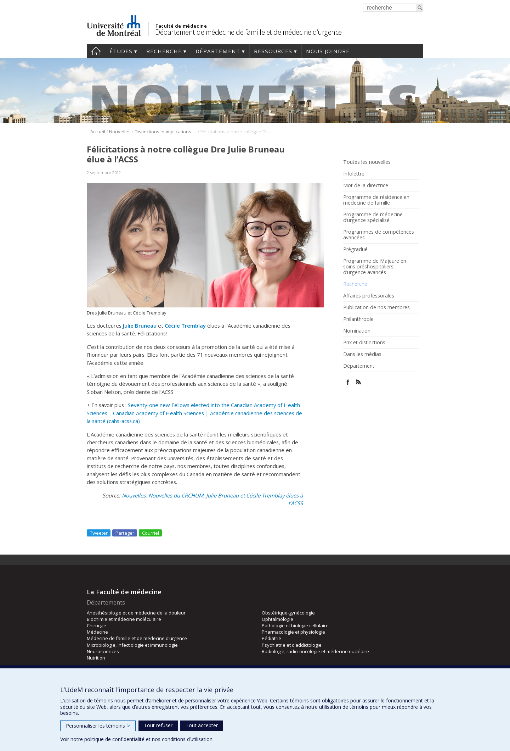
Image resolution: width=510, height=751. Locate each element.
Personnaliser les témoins (98, 725)
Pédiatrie (271, 638)
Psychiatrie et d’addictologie (292, 645)
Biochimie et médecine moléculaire (124, 619)
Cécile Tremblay (185, 325)
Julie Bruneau (140, 325)
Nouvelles (120, 131)
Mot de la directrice (365, 185)
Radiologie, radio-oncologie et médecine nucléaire (315, 651)
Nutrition (96, 658)
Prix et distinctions (364, 342)
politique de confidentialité (114, 739)
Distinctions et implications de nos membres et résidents (166, 131)
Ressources (273, 51)
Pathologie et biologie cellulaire (295, 625)
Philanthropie (358, 319)
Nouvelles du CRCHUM (175, 495)
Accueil (96, 51)
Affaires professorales (368, 296)
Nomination (356, 331)
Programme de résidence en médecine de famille (376, 200)
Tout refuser (158, 725)
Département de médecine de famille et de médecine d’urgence (248, 32)
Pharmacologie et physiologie (293, 632)
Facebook (348, 382)
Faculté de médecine (181, 26)
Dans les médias (362, 354)
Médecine (97, 632)
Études (120, 51)
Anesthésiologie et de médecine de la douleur (136, 613)
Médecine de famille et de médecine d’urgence (137, 638)
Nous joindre (328, 51)
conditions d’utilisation (187, 739)
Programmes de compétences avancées (378, 234)
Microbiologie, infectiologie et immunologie (132, 645)
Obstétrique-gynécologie (288, 613)
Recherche (164, 51)
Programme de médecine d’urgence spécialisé (373, 217)
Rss (358, 382)
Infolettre (353, 174)
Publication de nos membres (376, 307)
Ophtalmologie (277, 619)
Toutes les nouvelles (367, 162)
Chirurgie (96, 625)
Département (218, 51)
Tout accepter (202, 725)
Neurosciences (103, 651)
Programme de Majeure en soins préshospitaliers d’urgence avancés (374, 266)
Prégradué (355, 249)
